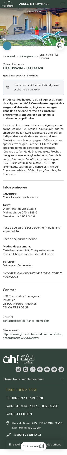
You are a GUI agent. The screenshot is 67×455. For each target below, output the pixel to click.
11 (39, 41)
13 (46, 41)
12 (42, 41)
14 (49, 41)
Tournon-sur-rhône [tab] (25, 398)
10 (35, 41)
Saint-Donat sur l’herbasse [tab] (32, 406)
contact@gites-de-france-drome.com (26, 320)
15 (53, 41)
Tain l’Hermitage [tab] (21, 390)
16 (57, 41)
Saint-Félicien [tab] (19, 414)
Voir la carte (33, 446)
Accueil (11, 56)
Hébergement (27, 56)
